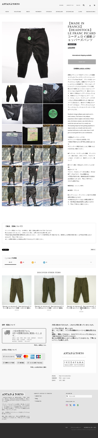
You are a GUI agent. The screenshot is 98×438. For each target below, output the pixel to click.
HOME (61, 5)
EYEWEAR (70, 11)
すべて (10, 262)
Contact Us (38, 401)
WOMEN (38, 11)
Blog (78, 5)
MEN (28, 11)
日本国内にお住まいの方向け (82, 68)
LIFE (80, 11)
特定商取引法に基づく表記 (90, 427)
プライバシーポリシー (76, 427)
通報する (93, 249)
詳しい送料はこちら (40, 345)
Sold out (82, 62)
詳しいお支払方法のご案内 (39, 367)
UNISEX (49, 11)
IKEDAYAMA (90, 11)
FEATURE (17, 11)
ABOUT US (69, 5)
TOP (66, 427)
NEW (7, 11)
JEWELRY (59, 11)
